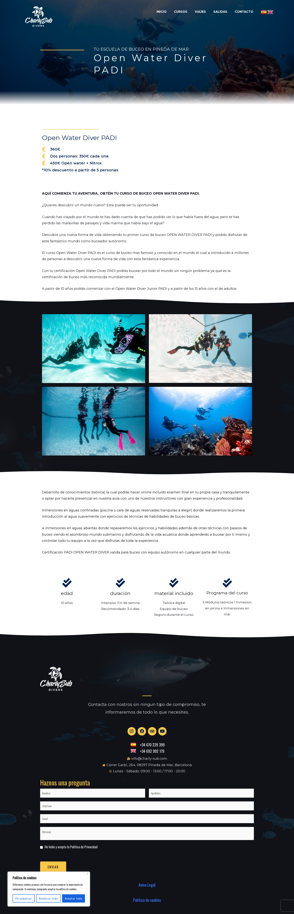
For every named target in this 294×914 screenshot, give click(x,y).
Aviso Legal (147, 888)
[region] (49, 889)
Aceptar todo (73, 898)
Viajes (190, 10)
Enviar (53, 869)
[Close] (87, 873)
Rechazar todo (48, 898)
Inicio (145, 10)
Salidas (215, 10)
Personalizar (23, 898)
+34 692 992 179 (152, 754)
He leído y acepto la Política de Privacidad (71, 849)
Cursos (167, 10)
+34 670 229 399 (152, 747)
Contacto (242, 10)
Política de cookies (147, 903)
